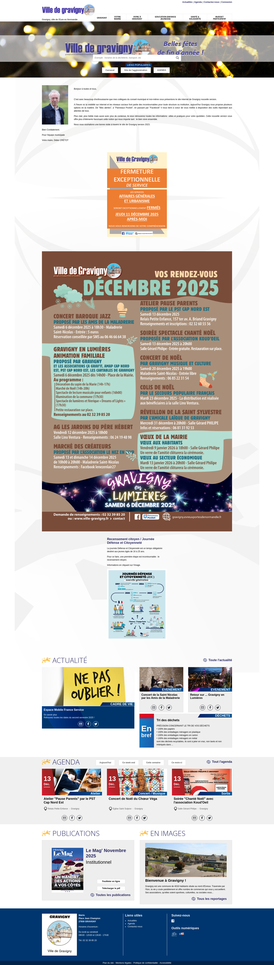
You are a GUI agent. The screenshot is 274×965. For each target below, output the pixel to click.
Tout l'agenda (222, 761)
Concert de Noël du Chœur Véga (133, 798)
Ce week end (128, 762)
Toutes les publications (113, 895)
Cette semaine (153, 762)
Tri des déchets (168, 720)
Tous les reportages (212, 899)
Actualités (187, 2)
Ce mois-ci (177, 762)
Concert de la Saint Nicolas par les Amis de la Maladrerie (160, 696)
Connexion (226, 2)
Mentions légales (123, 963)
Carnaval (110, 70)
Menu (44, 2)
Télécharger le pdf (111, 888)
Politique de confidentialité (145, 963)
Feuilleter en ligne (111, 881)
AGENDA (161, 70)
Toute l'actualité (220, 660)
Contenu (50, 2)
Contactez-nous (211, 2)
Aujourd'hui (105, 762)
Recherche (58, 2)
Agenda (198, 2)
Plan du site (108, 963)
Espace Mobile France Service (64, 709)
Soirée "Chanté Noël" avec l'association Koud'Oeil (193, 800)
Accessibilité (165, 963)
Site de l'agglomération (135, 70)
